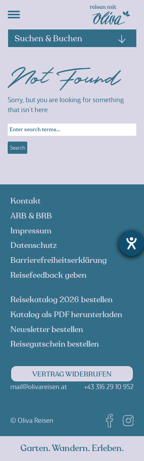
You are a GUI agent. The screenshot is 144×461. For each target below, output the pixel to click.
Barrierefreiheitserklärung (58, 260)
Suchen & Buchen (71, 38)
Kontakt (25, 201)
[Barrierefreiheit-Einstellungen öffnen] (131, 243)
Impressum (30, 231)
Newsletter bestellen (46, 329)
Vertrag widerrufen (72, 374)
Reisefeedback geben (48, 275)
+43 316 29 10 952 (109, 387)
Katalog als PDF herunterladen (66, 315)
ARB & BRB (31, 216)
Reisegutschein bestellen (54, 344)
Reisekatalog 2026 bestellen (61, 300)
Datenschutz (33, 245)
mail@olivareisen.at (38, 387)
